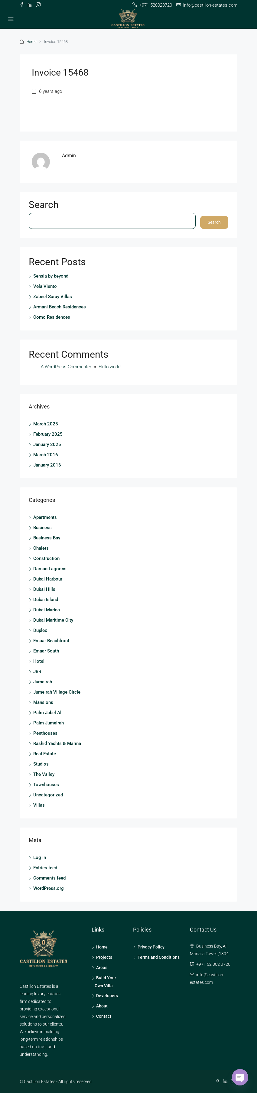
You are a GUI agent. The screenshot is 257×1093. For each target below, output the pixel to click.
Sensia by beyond (50, 276)
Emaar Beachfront (51, 640)
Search (44, 205)
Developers (107, 995)
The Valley (43, 774)
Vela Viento (45, 286)
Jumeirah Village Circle (56, 692)
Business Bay (46, 538)
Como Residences (51, 317)
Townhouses (46, 784)
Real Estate (44, 753)
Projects (104, 957)
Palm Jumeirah (48, 723)
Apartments (45, 517)
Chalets (41, 548)
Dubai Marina (46, 610)
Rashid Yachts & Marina (57, 743)
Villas (39, 805)
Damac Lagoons (50, 568)
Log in (39, 857)
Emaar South (46, 651)
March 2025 (45, 424)
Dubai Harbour (47, 579)
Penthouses (45, 733)
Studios (41, 764)
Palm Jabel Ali (48, 712)
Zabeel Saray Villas (52, 296)
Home (32, 41)
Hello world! (110, 366)
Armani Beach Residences (59, 307)
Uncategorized (48, 795)
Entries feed (45, 867)
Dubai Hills (44, 589)
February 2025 (48, 434)
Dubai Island (45, 599)
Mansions (43, 702)
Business (42, 527)
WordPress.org (48, 888)
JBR (37, 671)
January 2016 (47, 465)
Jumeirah (42, 682)
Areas (101, 967)
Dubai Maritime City (53, 620)
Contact (103, 1016)
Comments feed (49, 878)
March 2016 (45, 454)
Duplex (40, 630)
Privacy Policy (151, 947)
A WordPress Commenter (66, 366)
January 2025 (47, 444)
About (102, 1006)
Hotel (38, 661)
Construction (46, 558)
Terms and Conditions (159, 957)
